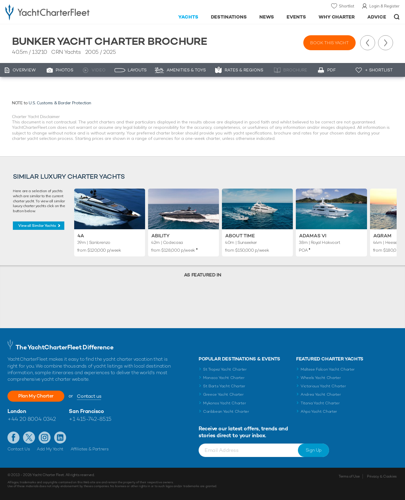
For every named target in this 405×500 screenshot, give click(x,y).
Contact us (89, 396)
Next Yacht (385, 42)
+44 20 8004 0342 (31, 418)
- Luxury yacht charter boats (62, 12)
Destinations (229, 17)
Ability (160, 236)
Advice (376, 17)
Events (296, 17)
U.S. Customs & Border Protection (60, 102)
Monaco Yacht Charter (224, 377)
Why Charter (337, 17)
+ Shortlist (379, 70)
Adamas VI (312, 236)
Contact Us (18, 449)
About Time (240, 236)
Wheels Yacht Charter (321, 377)
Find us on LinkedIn (60, 438)
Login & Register (384, 6)
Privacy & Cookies (382, 476)
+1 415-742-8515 (90, 418)
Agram (382, 236)
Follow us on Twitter (29, 438)
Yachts (188, 17)
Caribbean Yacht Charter (226, 411)
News (266, 17)
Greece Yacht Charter (223, 394)
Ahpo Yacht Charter (319, 411)
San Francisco (86, 411)
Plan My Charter (36, 396)
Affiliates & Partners (90, 449)
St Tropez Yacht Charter (225, 369)
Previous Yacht (367, 42)
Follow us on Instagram (45, 438)
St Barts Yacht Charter (224, 386)
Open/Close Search (397, 17)
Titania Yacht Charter (320, 403)
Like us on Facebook (13, 438)
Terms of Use (349, 476)
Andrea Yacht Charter (321, 394)
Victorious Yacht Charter (323, 386)
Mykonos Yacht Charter (224, 403)
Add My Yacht (50, 449)
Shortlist (346, 6)
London (16, 411)
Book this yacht (329, 42)
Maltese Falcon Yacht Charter (328, 369)
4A (80, 236)
